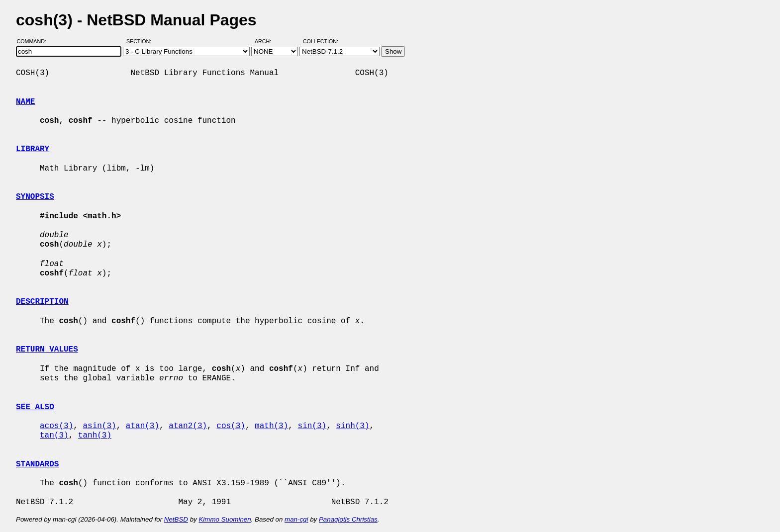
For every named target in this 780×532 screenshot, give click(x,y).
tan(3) (54, 435)
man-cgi (296, 519)
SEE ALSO (35, 407)
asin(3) (99, 426)
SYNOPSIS (35, 196)
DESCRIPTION (42, 301)
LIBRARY (32, 149)
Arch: (267, 41)
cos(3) (230, 426)
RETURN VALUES (47, 349)
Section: (141, 41)
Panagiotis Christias (348, 519)
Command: (34, 41)
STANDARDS (37, 464)
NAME (25, 101)
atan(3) (142, 426)
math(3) (271, 426)
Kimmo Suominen (224, 519)
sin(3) (311, 426)
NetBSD (176, 519)
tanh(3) (94, 435)
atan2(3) (188, 426)
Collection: (320, 41)
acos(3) (56, 426)
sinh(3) (352, 426)
